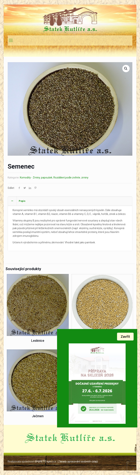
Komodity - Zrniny (30, 177)
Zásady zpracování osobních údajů (78, 461)
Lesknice (37, 340)
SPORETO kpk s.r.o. (46, 461)
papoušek (46, 177)
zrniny (84, 177)
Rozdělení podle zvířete (66, 177)
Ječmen (38, 416)
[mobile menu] (11, 40)
